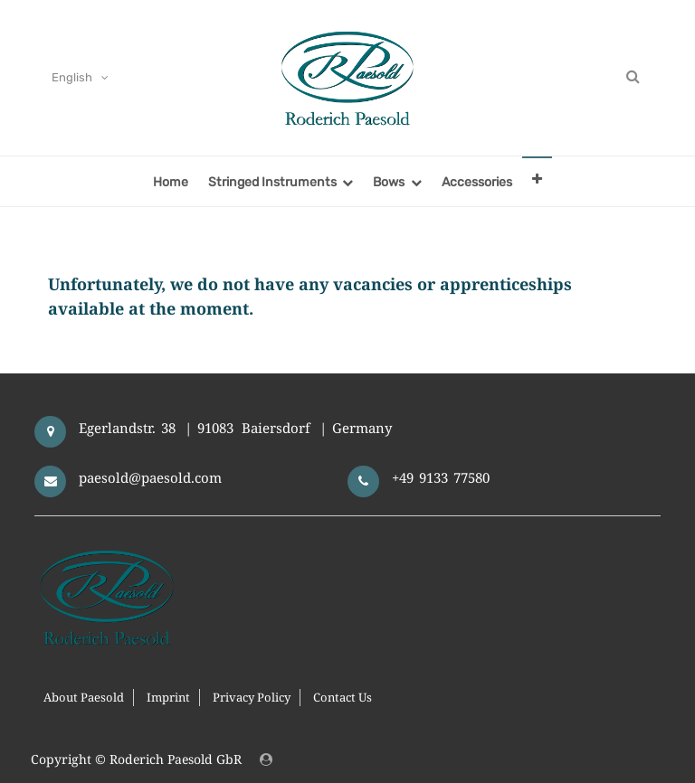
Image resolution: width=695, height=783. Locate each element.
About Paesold (83, 697)
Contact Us (342, 697)
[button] (537, 178)
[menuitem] (170, 181)
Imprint (168, 697)
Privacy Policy (251, 697)
